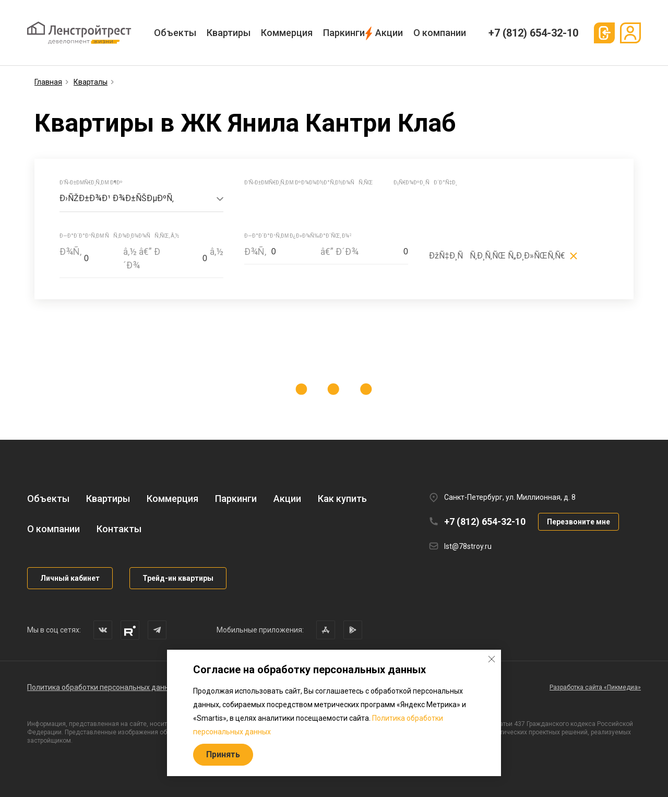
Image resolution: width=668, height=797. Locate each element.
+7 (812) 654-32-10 (533, 33)
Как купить (342, 498)
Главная (48, 82)
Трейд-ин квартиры (177, 578)
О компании (439, 32)
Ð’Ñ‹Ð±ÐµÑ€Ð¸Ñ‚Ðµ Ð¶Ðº (91, 182)
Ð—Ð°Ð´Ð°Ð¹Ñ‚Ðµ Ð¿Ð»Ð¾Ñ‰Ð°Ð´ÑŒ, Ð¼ (297, 236)
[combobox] (141, 199)
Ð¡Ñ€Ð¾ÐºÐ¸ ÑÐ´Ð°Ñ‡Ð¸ (425, 182)
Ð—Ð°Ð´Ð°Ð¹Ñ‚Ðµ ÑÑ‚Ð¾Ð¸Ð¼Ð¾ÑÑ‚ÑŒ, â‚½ (119, 236)
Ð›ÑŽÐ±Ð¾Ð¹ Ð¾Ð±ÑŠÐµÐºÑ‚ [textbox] (116, 198)
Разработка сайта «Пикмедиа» (595, 687)
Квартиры (228, 32)
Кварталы (91, 82)
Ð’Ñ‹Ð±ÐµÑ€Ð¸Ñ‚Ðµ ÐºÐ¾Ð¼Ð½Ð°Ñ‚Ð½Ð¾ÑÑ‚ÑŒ (308, 182)
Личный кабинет (70, 578)
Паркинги (344, 32)
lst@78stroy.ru (468, 546)
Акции (389, 32)
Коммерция (287, 32)
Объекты (175, 32)
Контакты (119, 528)
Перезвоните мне (578, 522)
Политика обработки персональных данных (102, 687)
